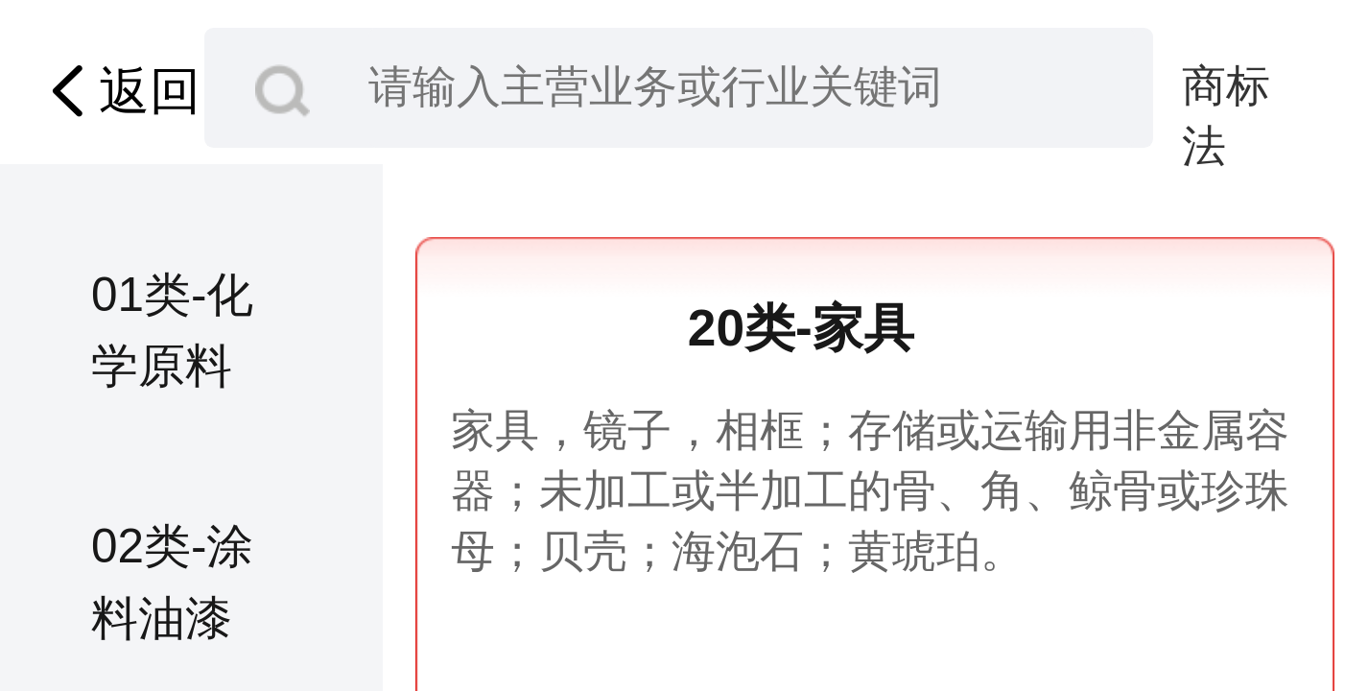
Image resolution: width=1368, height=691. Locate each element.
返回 (118, 91)
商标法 (1226, 89)
